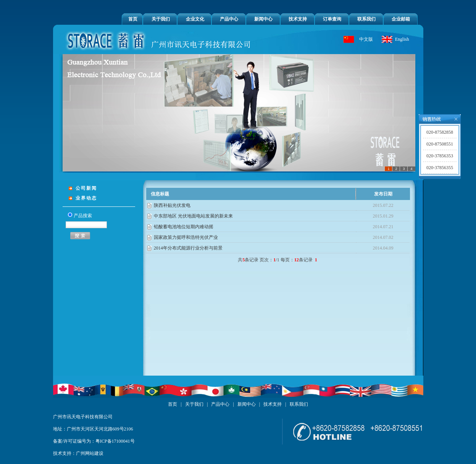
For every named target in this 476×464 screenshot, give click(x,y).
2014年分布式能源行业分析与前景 (188, 248)
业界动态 (86, 198)
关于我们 (161, 19)
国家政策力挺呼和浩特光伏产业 (186, 237)
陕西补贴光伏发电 (172, 205)
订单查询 (332, 19)
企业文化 (195, 19)
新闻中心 (263, 19)
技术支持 (298, 19)
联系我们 (366, 19)
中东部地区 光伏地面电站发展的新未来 (193, 216)
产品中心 (229, 19)
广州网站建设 (89, 453)
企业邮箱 (401, 19)
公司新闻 (86, 188)
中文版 (366, 39)
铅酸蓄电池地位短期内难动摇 (183, 226)
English (402, 39)
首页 (132, 19)
